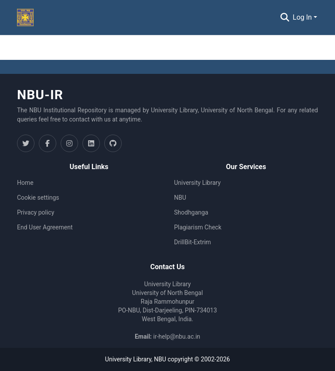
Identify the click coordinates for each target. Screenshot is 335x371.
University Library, (129, 359)
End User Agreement (44, 227)
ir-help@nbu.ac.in (176, 336)
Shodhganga (191, 212)
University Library (197, 183)
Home (25, 183)
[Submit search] (284, 17)
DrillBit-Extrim (192, 242)
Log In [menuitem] (302, 17)
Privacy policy (35, 212)
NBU (180, 197)
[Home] (25, 17)
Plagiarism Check (198, 227)
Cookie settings (38, 197)
